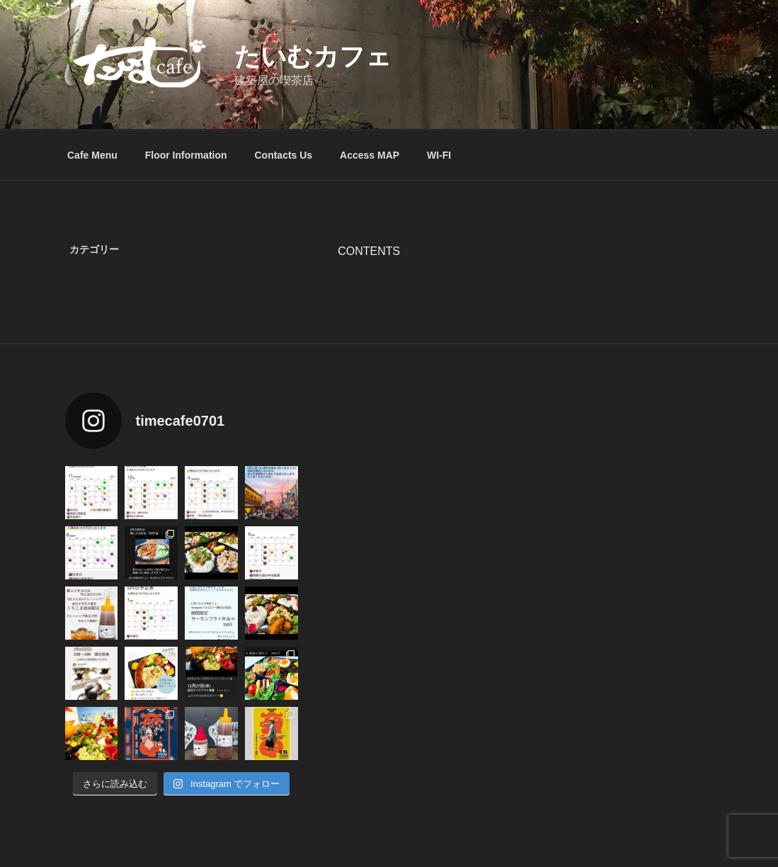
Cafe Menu (92, 155)
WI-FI (439, 155)
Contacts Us (283, 155)
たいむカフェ (312, 56)
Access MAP (369, 155)
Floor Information (186, 155)
